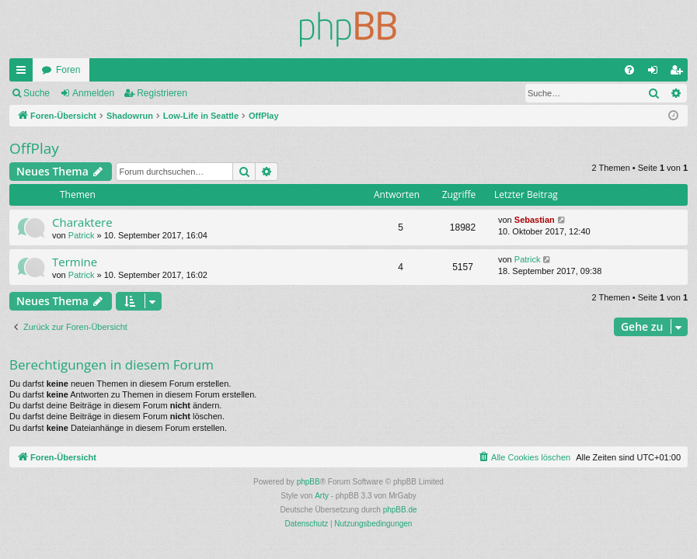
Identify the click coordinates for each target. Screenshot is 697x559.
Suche (36, 93)
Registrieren (162, 93)
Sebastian (534, 219)
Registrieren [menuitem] (679, 73)
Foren (68, 69)
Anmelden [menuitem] (656, 73)
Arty (322, 495)
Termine (74, 261)
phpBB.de (400, 509)
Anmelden (93, 93)
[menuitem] (629, 70)
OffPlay (34, 148)
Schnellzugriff (24, 73)
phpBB (308, 481)
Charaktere (82, 222)
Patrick (81, 235)
